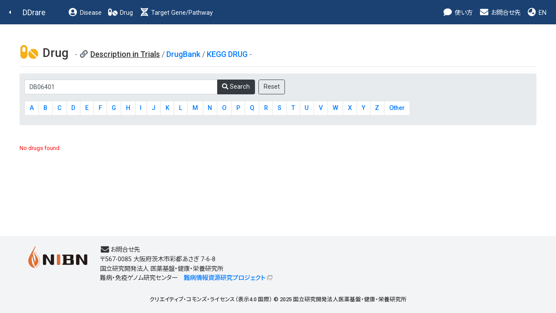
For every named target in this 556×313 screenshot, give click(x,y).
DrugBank (183, 54)
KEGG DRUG (227, 54)
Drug (120, 13)
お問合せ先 (499, 13)
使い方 (458, 13)
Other (397, 108)
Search (236, 86)
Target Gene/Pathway (176, 13)
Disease (85, 13)
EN (536, 13)
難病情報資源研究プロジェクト (224, 278)
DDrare (34, 12)
